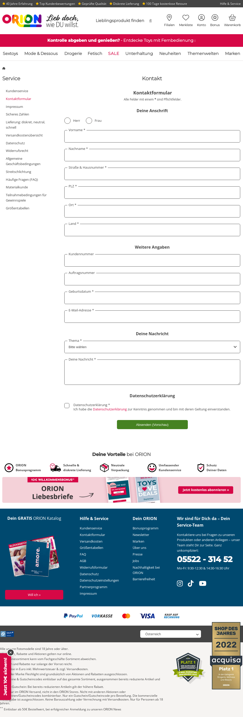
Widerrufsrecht (17, 150)
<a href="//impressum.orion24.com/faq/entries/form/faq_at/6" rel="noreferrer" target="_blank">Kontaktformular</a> (152, 261)
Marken (232, 53)
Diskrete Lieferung (124, 4)
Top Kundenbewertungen (55, 4)
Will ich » (34, 594)
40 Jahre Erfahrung (17, 4)
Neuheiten (170, 53)
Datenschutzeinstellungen (99, 580)
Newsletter (141, 534)
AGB (83, 561)
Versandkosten (91, 541)
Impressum (14, 106)
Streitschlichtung (18, 171)
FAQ (83, 554)
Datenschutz (15, 143)
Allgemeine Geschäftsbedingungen (23, 161)
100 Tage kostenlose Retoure (164, 4)
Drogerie (73, 53)
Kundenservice (17, 91)
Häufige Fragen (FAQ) (22, 179)
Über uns (139, 547)
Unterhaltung (139, 53)
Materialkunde (17, 187)
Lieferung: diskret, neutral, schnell (25, 125)
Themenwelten (203, 53)
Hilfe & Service (230, 4)
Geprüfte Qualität (92, 4)
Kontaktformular (18, 98)
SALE (113, 53)
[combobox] (119, 21)
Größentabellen (17, 208)
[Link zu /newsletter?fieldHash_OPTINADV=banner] (121, 489)
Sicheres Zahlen (17, 114)
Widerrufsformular (94, 567)
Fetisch (95, 53)
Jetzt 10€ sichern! (5, 676)
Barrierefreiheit (144, 579)
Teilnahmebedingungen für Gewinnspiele (26, 198)
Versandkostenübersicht (24, 135)
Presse (138, 554)
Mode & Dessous (41, 53)
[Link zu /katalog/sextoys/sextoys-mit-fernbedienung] (121, 40)
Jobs (136, 561)
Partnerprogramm (93, 587)
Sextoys (10, 53)
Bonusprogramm (145, 528)
